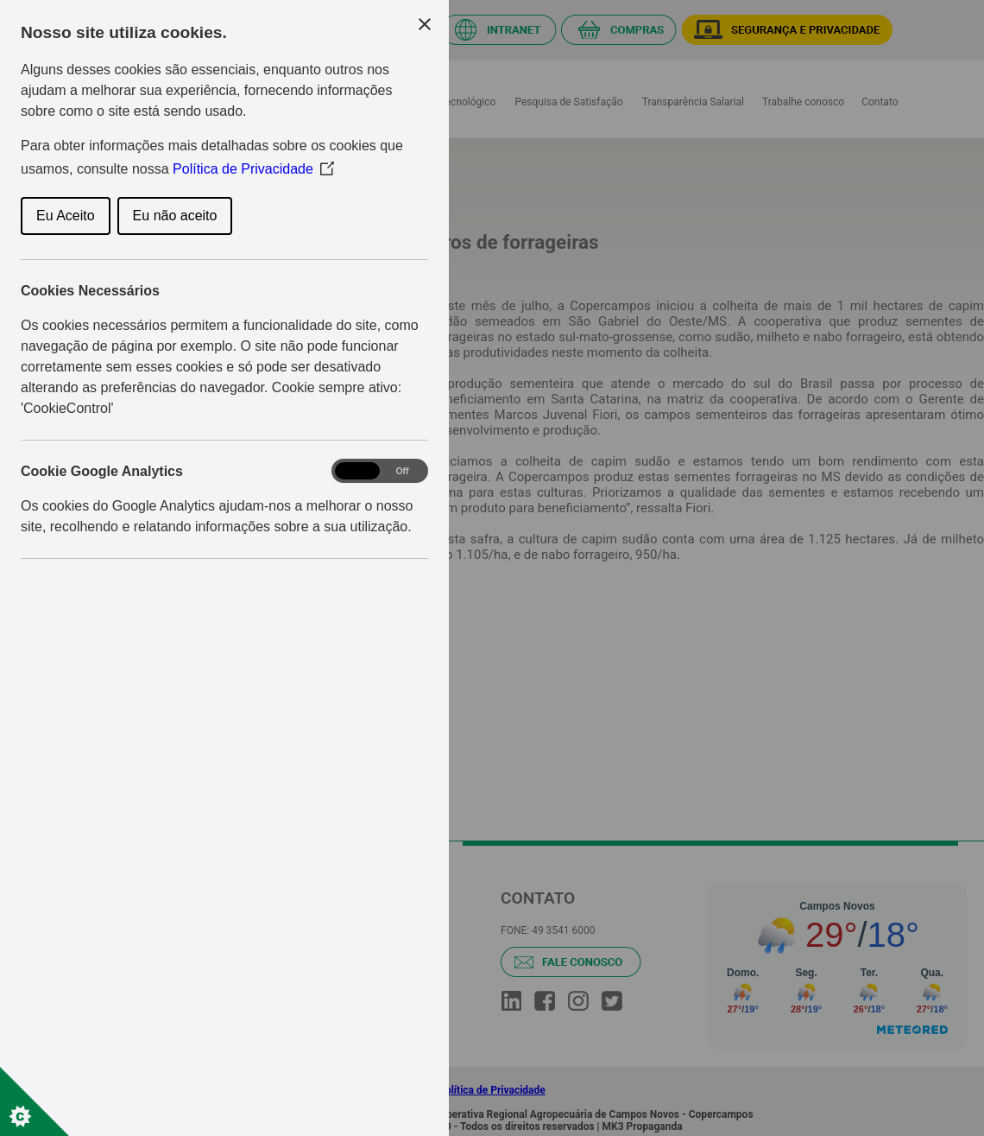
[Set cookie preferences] (34, 1101)
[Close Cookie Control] (424, 24)
